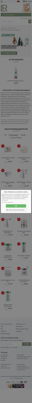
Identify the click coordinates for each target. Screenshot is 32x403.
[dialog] (16, 201)
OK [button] (16, 206)
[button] (16, 202)
